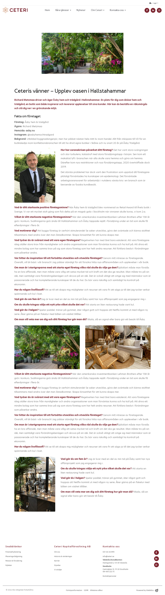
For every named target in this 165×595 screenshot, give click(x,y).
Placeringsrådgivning (13, 556)
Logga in (153, 3)
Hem (47, 10)
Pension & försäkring (13, 561)
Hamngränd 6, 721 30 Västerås (115, 561)
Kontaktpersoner (109, 576)
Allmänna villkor (96, 590)
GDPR (86, 590)
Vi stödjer (58, 569)
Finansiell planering (13, 552)
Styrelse (57, 565)
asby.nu (30, 130)
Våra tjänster (62, 10)
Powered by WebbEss (147, 590)
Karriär (57, 561)
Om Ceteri (96, 10)
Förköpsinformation (74, 590)
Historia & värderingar (63, 556)
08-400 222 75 (108, 571)
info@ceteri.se (108, 556)
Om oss (57, 552)
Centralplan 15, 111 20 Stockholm (115, 567)
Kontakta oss (117, 10)
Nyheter (81, 10)
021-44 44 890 (108, 552)
